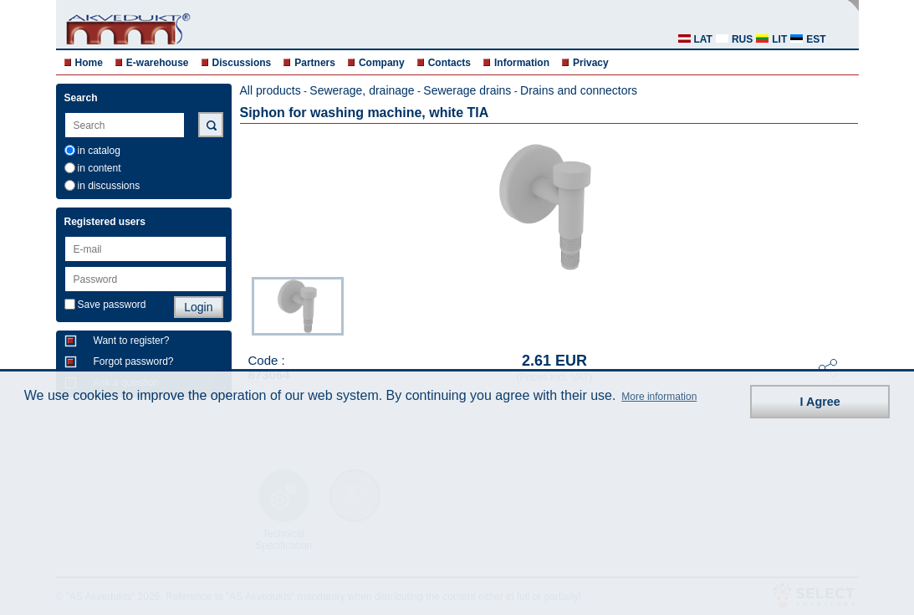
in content (99, 168)
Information (521, 63)
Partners (314, 63)
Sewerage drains (467, 90)
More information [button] (659, 396)
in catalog (99, 150)
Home (89, 63)
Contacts (449, 63)
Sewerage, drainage (361, 90)
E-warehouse (157, 63)
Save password (112, 304)
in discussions (109, 186)
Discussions (242, 63)
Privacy (591, 63)
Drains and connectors (578, 90)
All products (270, 90)
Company (382, 63)
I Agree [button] (820, 401)
